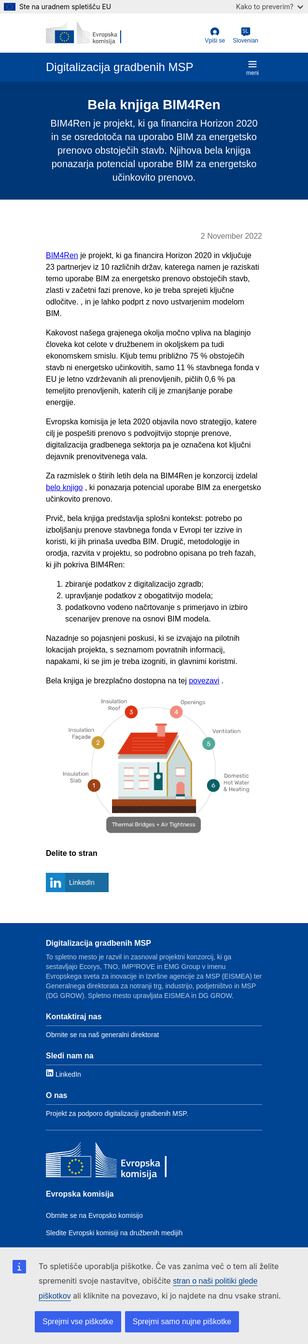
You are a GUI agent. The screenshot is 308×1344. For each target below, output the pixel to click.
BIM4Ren (62, 255)
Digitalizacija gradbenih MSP (98, 943)
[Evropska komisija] (106, 1162)
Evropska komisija (80, 1194)
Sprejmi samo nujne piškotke (182, 1321)
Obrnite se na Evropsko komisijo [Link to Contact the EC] (94, 1215)
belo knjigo (64, 487)
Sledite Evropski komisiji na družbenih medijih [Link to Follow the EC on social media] (114, 1233)
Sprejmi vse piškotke (77, 1321)
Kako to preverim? (269, 6)
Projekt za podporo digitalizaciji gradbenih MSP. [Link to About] (117, 1113)
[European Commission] (83, 32)
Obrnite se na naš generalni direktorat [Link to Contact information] (102, 1035)
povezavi (204, 681)
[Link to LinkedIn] (63, 1073)
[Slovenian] (245, 35)
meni (252, 67)
